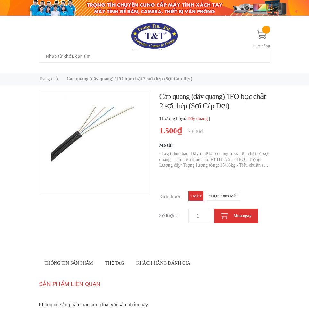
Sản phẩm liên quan (70, 284)
